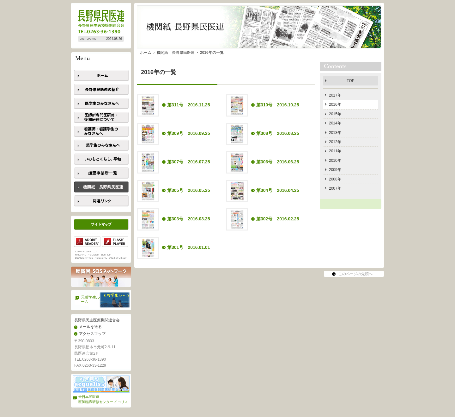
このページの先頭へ (355, 274)
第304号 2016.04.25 (277, 190)
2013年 (335, 132)
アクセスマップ (92, 334)
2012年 (335, 142)
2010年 (335, 160)
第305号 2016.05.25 (188, 190)
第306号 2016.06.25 (277, 161)
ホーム (145, 52)
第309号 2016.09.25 (188, 133)
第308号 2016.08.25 (277, 133)
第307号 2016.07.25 (188, 161)
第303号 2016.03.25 (188, 218)
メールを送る (90, 327)
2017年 (335, 95)
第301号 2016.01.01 (188, 247)
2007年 (335, 188)
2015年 (335, 114)
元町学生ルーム (90, 299)
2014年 (335, 123)
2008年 (335, 179)
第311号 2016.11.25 (188, 104)
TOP (350, 81)
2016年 (335, 104)
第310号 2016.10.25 (277, 104)
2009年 (335, 169)
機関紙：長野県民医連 (176, 52)
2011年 (335, 151)
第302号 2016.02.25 (277, 218)
